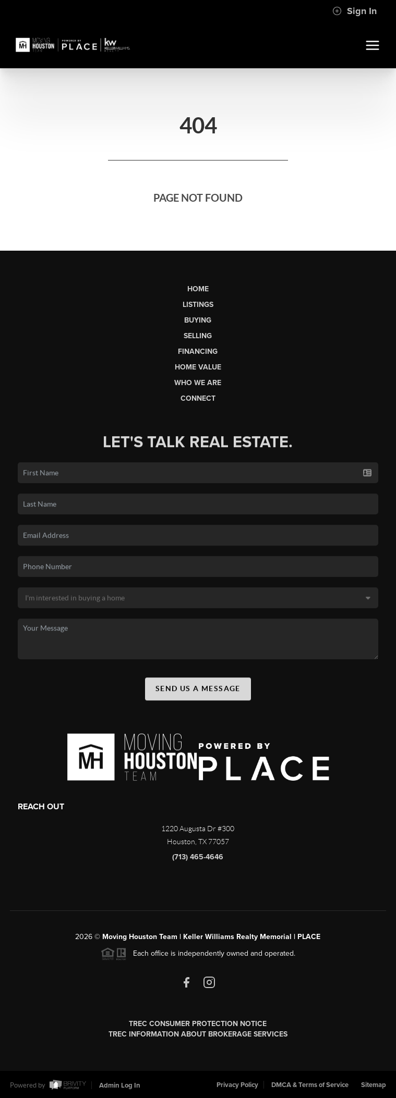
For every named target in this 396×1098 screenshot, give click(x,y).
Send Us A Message (198, 691)
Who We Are (197, 382)
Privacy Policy (237, 1085)
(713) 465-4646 (197, 857)
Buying (197, 320)
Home (198, 289)
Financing (198, 351)
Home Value (198, 367)
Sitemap (373, 1085)
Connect (198, 398)
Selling (198, 335)
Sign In (354, 11)
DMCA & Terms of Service (310, 1085)
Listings (198, 304)
